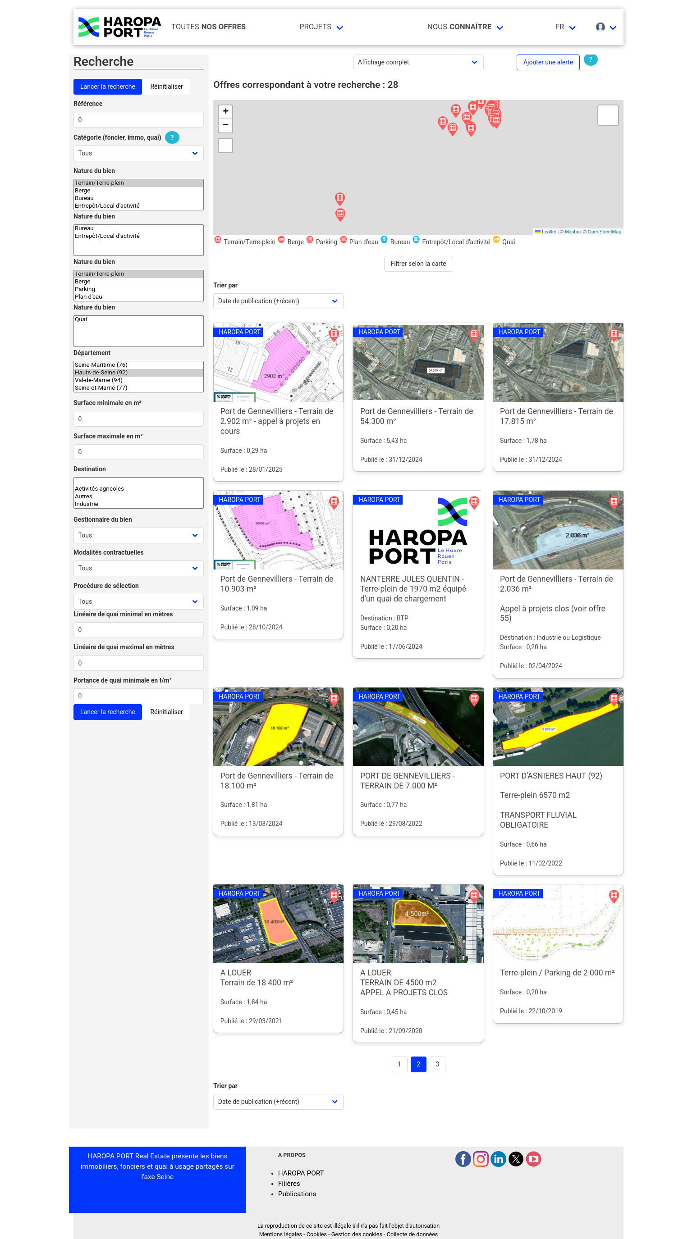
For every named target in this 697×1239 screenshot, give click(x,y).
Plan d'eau (138, 297)
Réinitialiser (166, 86)
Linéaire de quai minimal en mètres (123, 614)
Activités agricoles (138, 489)
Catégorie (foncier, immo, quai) (127, 137)
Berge (138, 191)
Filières (289, 1184)
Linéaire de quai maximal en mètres (123, 647)
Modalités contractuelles (108, 552)
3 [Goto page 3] (437, 1064)
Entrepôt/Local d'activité (138, 206)
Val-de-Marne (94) (138, 380)
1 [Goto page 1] (399, 1064)
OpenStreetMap (604, 231)
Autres (138, 497)
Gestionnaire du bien (102, 519)
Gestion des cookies (356, 1234)
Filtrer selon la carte (418, 263)
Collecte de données (412, 1234)
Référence (87, 103)
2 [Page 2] (418, 1064)
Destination (89, 469)
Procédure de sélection (106, 585)
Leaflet (545, 231)
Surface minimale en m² (107, 402)
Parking (138, 289)
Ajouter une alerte (548, 62)
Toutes (208, 26)
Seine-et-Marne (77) (138, 388)
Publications (297, 1194)
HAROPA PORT (301, 1173)
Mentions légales (280, 1234)
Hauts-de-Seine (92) (138, 373)
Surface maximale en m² (108, 436)
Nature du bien (94, 170)
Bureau (138, 198)
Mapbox (573, 231)
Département (91, 352)
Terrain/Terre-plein (138, 183)
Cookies (317, 1234)
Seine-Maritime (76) (138, 365)
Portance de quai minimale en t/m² (122, 680)
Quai (138, 319)
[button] (456, 111)
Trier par (225, 285)
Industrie (138, 504)
